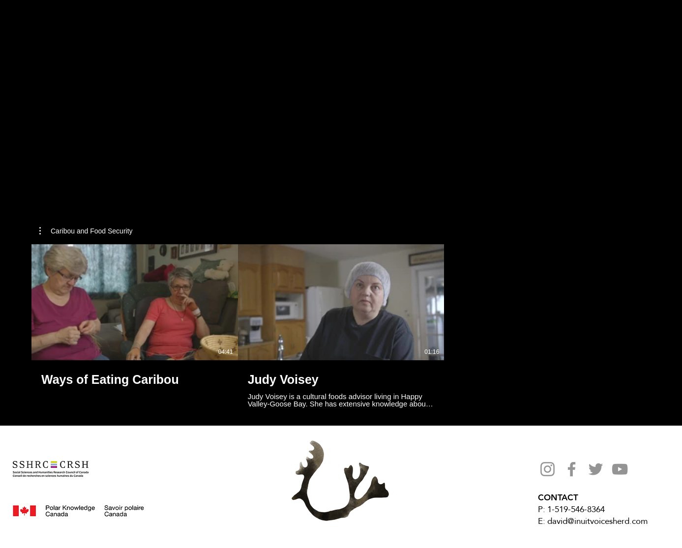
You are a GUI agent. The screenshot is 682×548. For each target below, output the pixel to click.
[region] (154, 71)
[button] (86, 231)
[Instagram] (547, 469)
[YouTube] (619, 469)
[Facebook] (571, 469)
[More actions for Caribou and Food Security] (86, 231)
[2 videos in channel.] (341, 326)
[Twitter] (595, 469)
